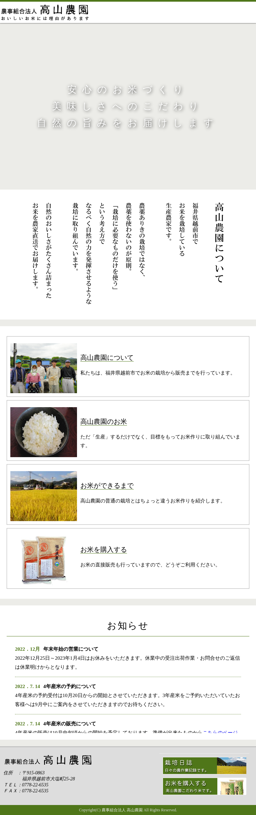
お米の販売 (194, 12)
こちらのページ (220, 732)
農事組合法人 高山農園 (122, 810)
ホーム (46, 12)
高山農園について (112, 12)
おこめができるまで (153, 12)
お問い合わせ (235, 12)
